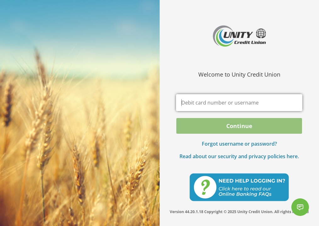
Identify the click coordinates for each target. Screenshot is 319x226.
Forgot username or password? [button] (239, 143)
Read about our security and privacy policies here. (239, 156)
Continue (239, 126)
